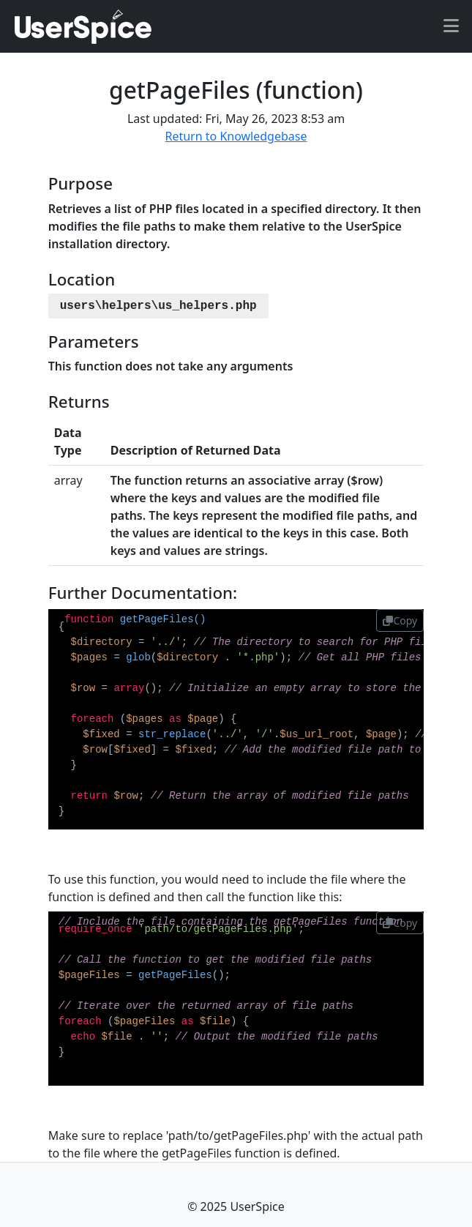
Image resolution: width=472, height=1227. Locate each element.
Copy (400, 620)
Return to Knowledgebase (236, 136)
